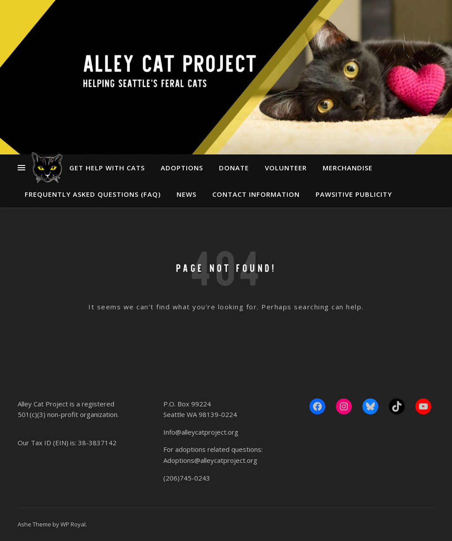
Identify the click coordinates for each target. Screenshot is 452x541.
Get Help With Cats (107, 167)
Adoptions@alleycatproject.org (210, 460)
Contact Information (256, 194)
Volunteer (286, 167)
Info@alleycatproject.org (200, 432)
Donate (234, 167)
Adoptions (182, 167)
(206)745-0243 (186, 477)
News (186, 194)
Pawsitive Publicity (354, 194)
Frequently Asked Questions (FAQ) (93, 194)
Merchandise (348, 167)
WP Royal (73, 524)
